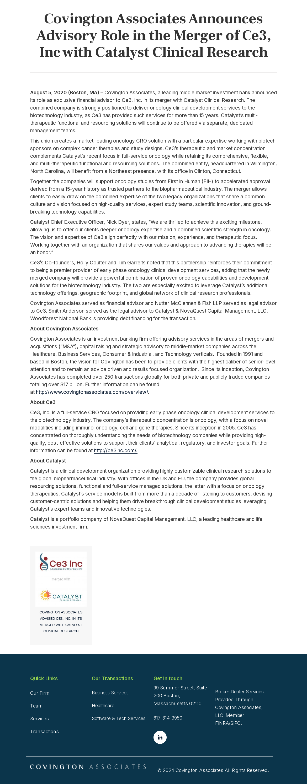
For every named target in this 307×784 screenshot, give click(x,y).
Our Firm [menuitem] (40, 693)
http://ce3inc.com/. (115, 451)
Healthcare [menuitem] (103, 705)
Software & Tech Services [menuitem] (118, 718)
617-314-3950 (168, 718)
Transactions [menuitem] (44, 731)
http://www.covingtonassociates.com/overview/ (92, 392)
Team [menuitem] (36, 706)
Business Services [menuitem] (110, 692)
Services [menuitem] (39, 718)
